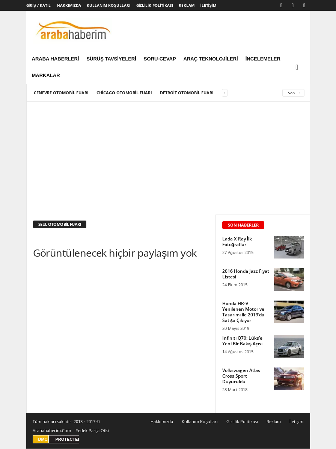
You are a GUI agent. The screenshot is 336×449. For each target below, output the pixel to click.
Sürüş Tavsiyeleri (111, 59)
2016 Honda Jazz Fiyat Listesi (245, 274)
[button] (299, 67)
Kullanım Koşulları (108, 5)
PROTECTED (68, 439)
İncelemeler (263, 59)
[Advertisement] (168, 158)
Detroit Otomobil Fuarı (187, 93)
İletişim (208, 5)
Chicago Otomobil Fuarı (124, 93)
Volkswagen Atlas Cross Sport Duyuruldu (241, 376)
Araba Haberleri (55, 59)
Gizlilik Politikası (154, 5)
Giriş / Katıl (38, 5)
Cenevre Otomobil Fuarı (61, 93)
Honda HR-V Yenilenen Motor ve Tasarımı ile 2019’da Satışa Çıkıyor (243, 312)
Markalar (46, 75)
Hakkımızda (69, 5)
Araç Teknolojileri (211, 59)
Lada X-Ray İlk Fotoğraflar (237, 242)
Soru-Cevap (160, 59)
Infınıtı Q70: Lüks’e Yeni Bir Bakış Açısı (242, 341)
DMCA (44, 439)
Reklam (186, 5)
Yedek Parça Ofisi (92, 431)
